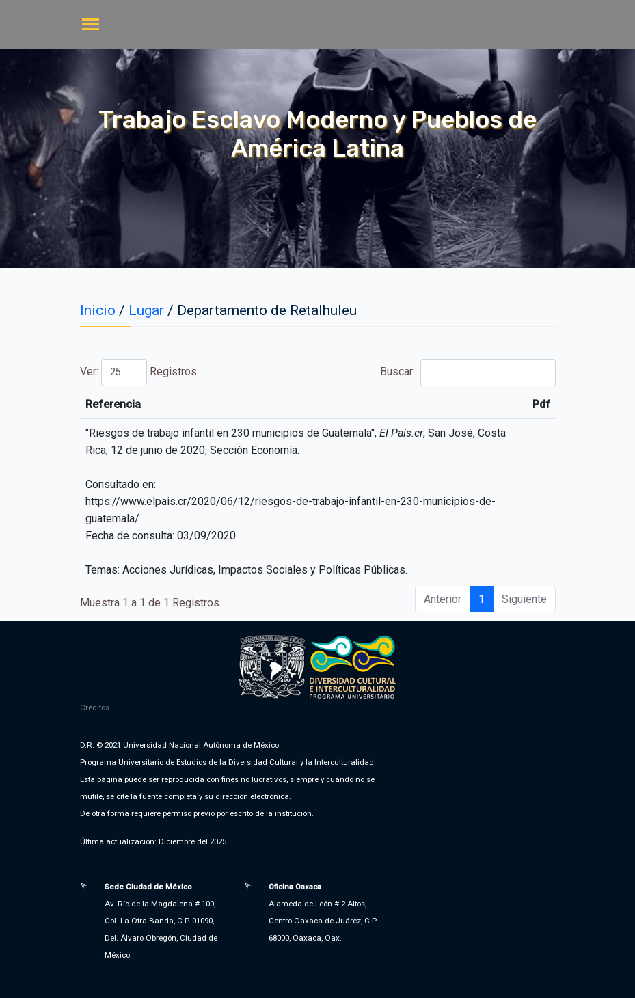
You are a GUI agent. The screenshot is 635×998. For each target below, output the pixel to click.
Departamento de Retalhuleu (267, 310)
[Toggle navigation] (90, 25)
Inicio (98, 310)
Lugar (146, 310)
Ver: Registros (138, 372)
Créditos (94, 707)
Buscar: (467, 372)
